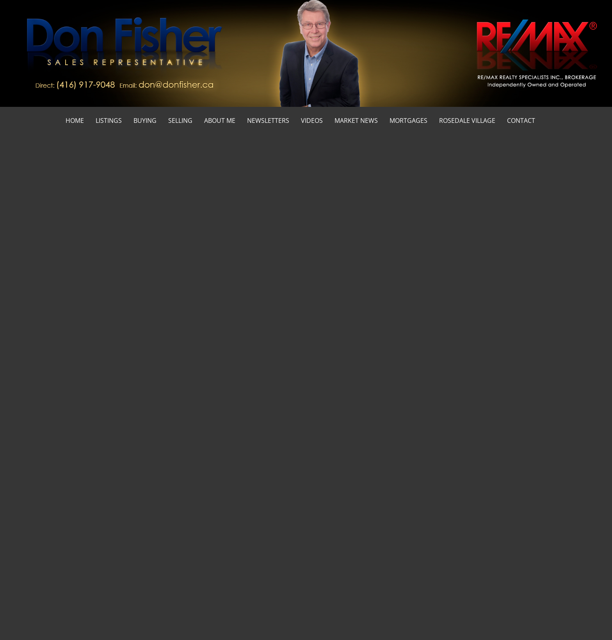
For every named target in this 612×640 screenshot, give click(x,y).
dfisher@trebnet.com (167, 553)
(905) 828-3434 (522, 329)
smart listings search (174, 276)
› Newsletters (474, 572)
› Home (321, 523)
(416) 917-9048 (522, 317)
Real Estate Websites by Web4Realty (496, 618)
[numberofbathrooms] (291, 461)
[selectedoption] (102, 432)
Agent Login (561, 618)
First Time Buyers (558, 154)
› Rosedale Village (334, 572)
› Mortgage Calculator (338, 539)
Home (524, 154)
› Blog (464, 539)
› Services (469, 523)
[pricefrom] (445, 461)
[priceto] (365, 461)
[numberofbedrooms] (235, 461)
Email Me (517, 350)
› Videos (467, 555)
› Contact (324, 555)
